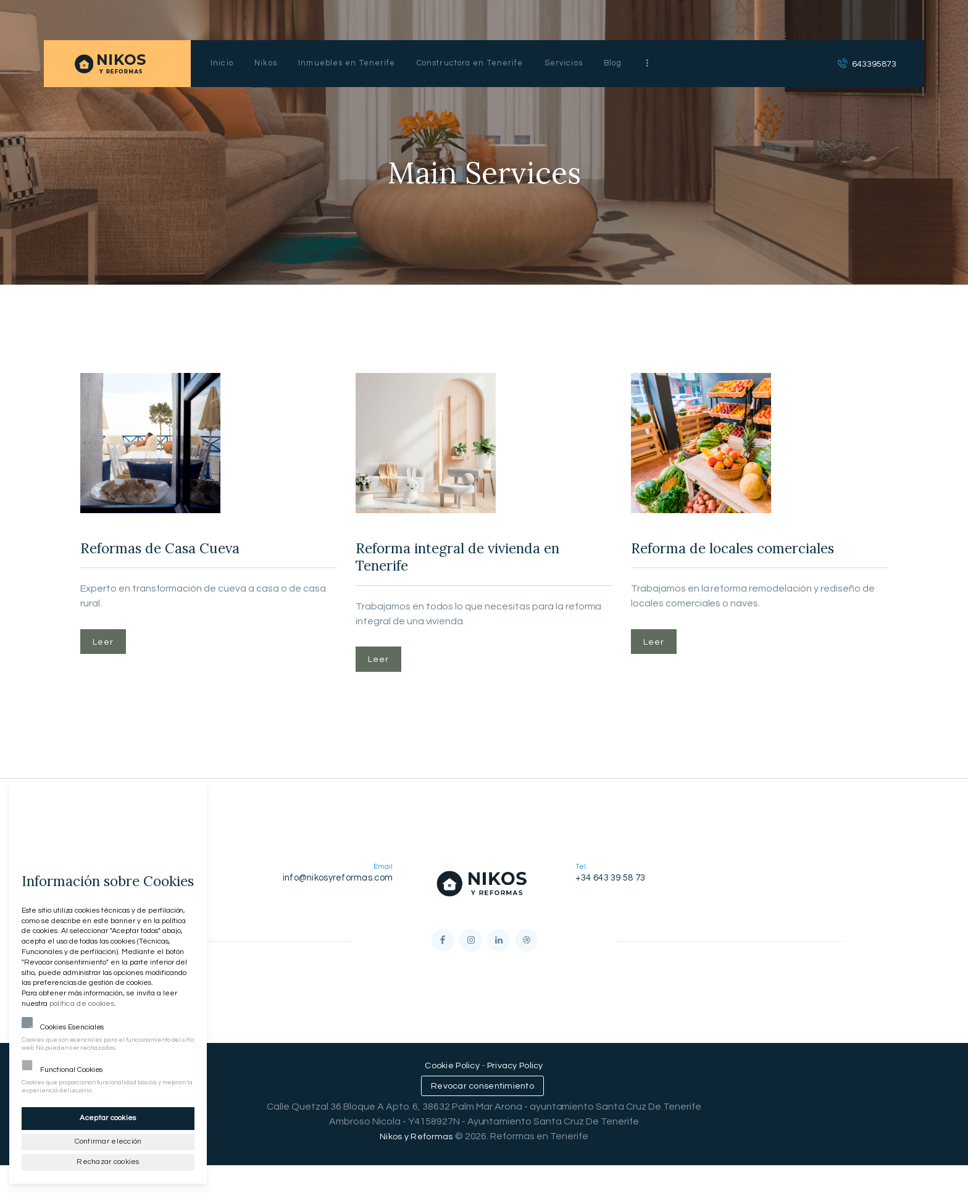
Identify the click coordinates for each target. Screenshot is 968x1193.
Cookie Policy (450, 1091)
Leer (108, 650)
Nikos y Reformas (417, 1164)
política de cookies (80, 1001)
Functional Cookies (71, 1067)
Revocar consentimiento (482, 1113)
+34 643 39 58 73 (608, 894)
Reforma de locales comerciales (712, 563)
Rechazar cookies (108, 1161)
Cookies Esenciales (72, 1024)
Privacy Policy (517, 1091)
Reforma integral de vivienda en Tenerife (479, 563)
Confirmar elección (108, 1139)
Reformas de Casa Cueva (185, 551)
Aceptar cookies (108, 1115)
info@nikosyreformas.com (340, 894)
